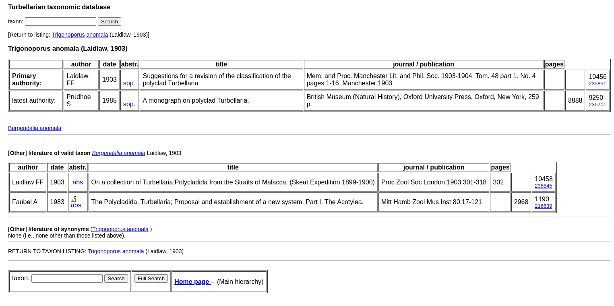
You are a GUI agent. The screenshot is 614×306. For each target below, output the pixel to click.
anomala (97, 34)
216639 (543, 206)
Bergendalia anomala (34, 128)
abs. (78, 182)
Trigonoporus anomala (120, 229)
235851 (597, 84)
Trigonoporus (68, 34)
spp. (129, 83)
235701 (597, 104)
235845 (543, 186)
